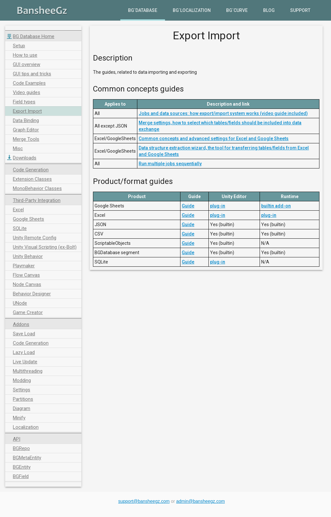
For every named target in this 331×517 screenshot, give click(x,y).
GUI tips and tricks (32, 74)
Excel (18, 210)
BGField (21, 476)
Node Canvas (27, 284)
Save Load (24, 334)
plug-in (217, 205)
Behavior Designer (32, 294)
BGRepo (21, 448)
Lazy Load (24, 352)
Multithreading (27, 371)
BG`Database (142, 10)
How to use (25, 55)
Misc (18, 148)
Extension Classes (32, 179)
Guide (188, 205)
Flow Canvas (26, 275)
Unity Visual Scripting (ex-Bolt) (45, 247)
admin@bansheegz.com (200, 501)
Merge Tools (26, 139)
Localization (26, 427)
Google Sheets (28, 219)
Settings (21, 390)
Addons (21, 324)
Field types (24, 102)
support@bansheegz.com (144, 501)
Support (300, 10)
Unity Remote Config (34, 238)
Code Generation (31, 170)
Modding (22, 380)
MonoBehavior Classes (37, 188)
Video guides (26, 92)
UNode (20, 303)
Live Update (25, 362)
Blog (269, 10)
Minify (19, 418)
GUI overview (26, 64)
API (16, 439)
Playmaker (24, 266)
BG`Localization (192, 10)
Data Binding (26, 120)
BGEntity (22, 467)
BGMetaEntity (27, 458)
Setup (19, 46)
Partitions (23, 399)
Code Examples (29, 83)
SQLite (20, 228)
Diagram (21, 408)
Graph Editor (26, 130)
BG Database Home (33, 36)
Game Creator (28, 312)
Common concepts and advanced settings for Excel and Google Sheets (214, 138)
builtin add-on (276, 205)
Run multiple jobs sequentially (170, 163)
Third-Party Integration (36, 200)
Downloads (24, 158)
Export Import (27, 111)
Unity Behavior (28, 256)
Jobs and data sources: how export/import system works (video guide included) (223, 113)
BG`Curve (237, 10)
